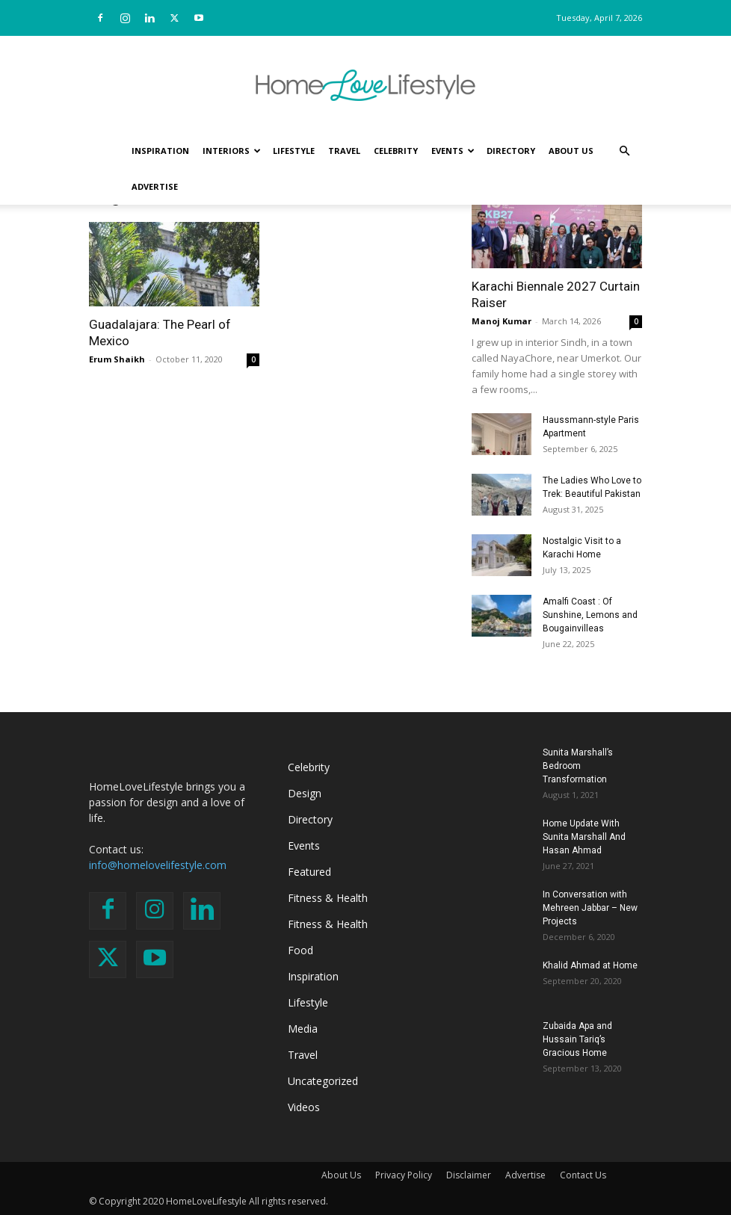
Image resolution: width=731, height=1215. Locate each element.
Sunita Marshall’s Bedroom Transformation (578, 766)
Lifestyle (294, 150)
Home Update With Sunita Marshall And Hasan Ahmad (584, 837)
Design (304, 793)
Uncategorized (323, 1081)
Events (453, 150)
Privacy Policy (403, 1175)
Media (303, 1028)
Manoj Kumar (501, 321)
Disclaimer (468, 1175)
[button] (624, 151)
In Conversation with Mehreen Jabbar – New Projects (590, 908)
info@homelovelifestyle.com (157, 865)
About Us (571, 150)
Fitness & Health (328, 898)
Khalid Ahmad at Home (590, 965)
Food (300, 950)
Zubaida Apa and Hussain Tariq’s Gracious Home (577, 1039)
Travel (344, 150)
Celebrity (396, 150)
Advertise (155, 186)
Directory (511, 150)
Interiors (232, 150)
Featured (309, 872)
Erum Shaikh (117, 359)
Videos (304, 1107)
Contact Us (583, 1175)
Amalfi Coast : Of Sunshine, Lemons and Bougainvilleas (590, 615)
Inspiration (160, 150)
